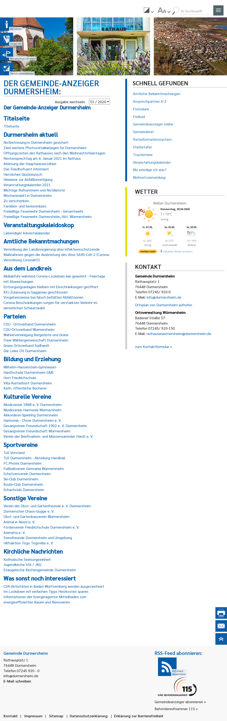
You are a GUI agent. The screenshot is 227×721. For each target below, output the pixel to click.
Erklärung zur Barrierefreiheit (139, 715)
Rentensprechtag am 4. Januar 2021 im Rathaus (42, 158)
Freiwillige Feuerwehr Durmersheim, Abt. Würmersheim (47, 216)
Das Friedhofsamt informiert (26, 168)
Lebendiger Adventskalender (26, 232)
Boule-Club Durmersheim (23, 484)
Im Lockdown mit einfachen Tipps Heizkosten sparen (45, 591)
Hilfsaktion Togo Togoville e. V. (28, 542)
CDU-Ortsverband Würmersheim (28, 329)
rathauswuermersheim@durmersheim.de (179, 333)
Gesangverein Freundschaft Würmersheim (36, 430)
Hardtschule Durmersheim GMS (28, 372)
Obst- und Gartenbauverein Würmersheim (36, 516)
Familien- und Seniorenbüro (24, 206)
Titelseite (11, 126)
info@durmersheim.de (164, 297)
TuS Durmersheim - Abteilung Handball (34, 457)
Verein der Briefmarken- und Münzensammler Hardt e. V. (48, 436)
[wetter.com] (147, 252)
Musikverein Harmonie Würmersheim (32, 409)
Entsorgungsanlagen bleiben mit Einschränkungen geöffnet (50, 286)
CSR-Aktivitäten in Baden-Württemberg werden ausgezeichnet (53, 586)
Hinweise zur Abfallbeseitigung (28, 179)
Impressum (33, 715)
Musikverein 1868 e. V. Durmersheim (32, 404)
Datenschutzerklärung (89, 715)
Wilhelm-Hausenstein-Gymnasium (29, 366)
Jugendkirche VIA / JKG (22, 564)
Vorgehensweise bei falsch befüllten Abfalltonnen (43, 297)
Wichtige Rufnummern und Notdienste (34, 190)
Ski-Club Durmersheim (20, 478)
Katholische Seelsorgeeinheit (27, 559)
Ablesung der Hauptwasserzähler (29, 163)
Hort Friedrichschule (19, 377)
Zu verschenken (16, 200)
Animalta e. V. (14, 532)
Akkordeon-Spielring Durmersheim (30, 414)
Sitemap (56, 715)
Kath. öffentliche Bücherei (24, 388)
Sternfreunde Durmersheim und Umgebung (37, 537)
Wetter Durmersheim (169, 203)
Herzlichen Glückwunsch (22, 174)
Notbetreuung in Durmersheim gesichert (36, 142)
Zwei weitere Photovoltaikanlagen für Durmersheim (44, 147)
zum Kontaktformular (152, 346)
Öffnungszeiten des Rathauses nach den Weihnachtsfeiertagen (54, 152)
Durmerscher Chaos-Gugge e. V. (28, 511)
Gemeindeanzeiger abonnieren (179, 701)
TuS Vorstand (14, 452)
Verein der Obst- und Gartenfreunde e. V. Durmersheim (47, 505)
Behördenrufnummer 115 (175, 708)
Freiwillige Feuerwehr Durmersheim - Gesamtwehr (43, 211)
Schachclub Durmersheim (23, 489)
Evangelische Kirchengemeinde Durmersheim (39, 569)
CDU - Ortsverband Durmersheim (29, 324)
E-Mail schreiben (17, 681)
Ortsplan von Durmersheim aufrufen (163, 304)
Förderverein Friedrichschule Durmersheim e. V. (41, 527)
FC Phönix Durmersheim (22, 463)
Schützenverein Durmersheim (27, 473)
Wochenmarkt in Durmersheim (27, 195)
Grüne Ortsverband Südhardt (26, 345)
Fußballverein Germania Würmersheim (33, 468)
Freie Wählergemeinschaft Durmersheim (35, 340)
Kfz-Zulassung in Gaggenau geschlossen (35, 292)
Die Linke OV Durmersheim (24, 350)
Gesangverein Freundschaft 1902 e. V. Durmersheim (45, 425)
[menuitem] (148, 11)
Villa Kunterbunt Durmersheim (27, 382)
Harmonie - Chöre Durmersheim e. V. (32, 420)
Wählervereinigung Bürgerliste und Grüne (36, 334)
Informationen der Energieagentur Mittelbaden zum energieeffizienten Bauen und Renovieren (44, 599)
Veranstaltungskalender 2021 (27, 184)
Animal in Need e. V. (19, 521)
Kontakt (10, 715)
